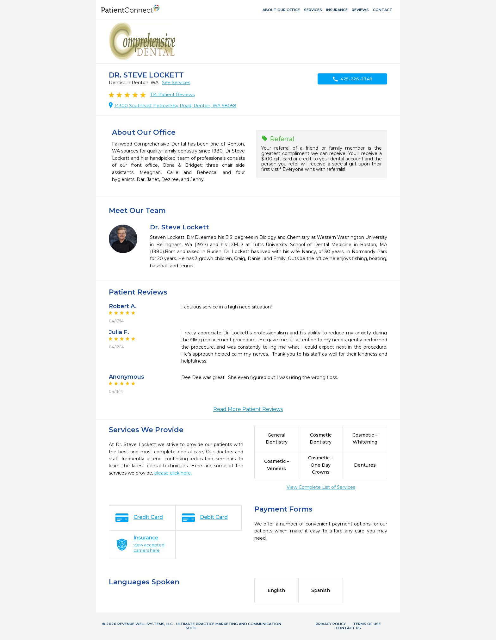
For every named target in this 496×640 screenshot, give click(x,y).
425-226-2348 (352, 79)
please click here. (173, 473)
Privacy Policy (331, 624)
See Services (176, 82)
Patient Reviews (172, 94)
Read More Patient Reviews (248, 409)
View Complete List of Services (321, 487)
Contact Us (348, 628)
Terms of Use (367, 624)
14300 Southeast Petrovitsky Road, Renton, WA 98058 (175, 106)
